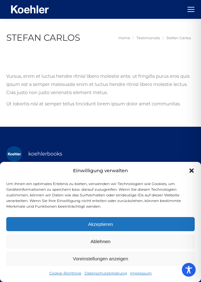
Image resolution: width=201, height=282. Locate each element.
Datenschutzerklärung (105, 273)
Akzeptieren (100, 224)
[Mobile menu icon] (191, 9)
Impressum (141, 273)
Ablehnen (100, 241)
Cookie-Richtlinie (65, 273)
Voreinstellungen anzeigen (100, 258)
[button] (191, 171)
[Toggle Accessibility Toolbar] (188, 269)
